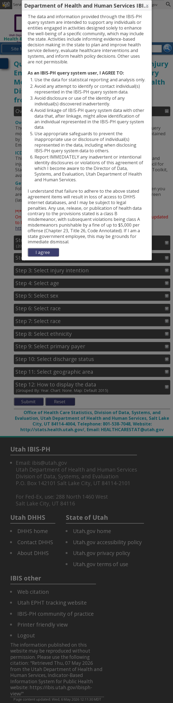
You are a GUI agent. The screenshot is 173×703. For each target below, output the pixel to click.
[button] (147, 5)
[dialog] (87, 135)
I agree (43, 252)
